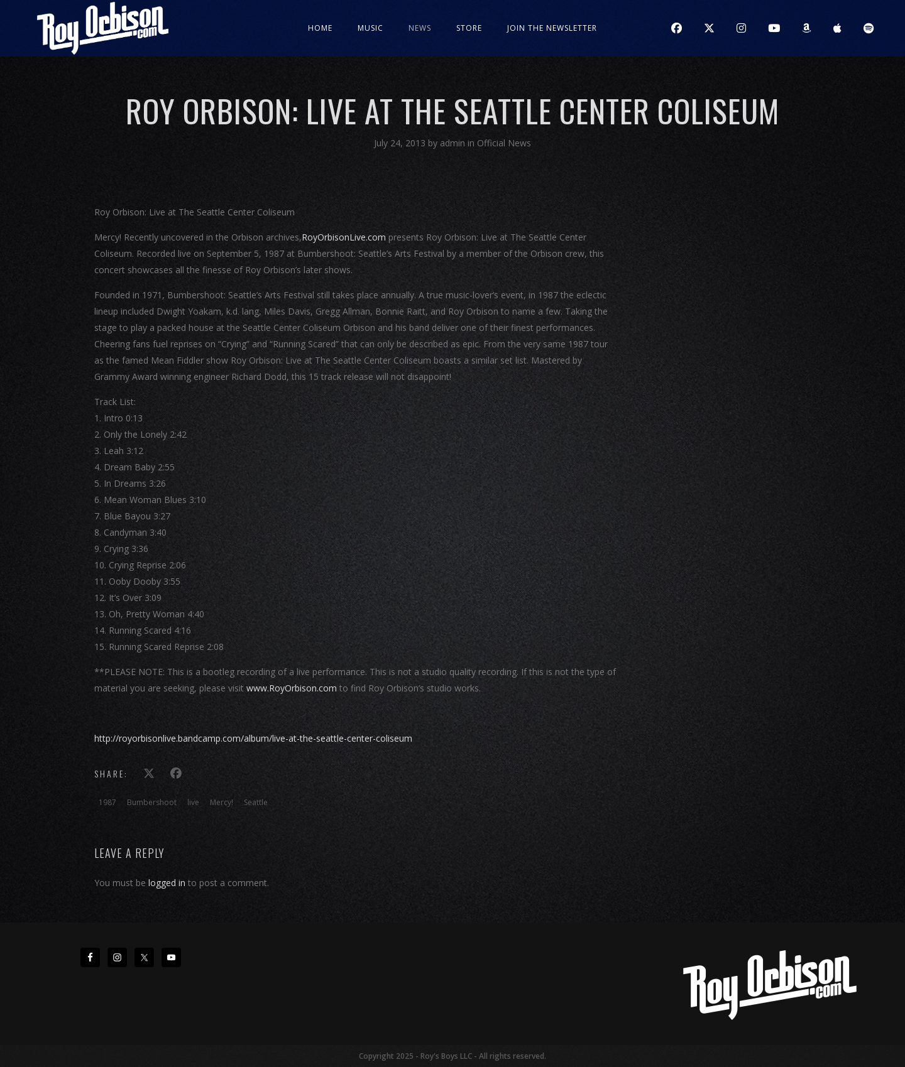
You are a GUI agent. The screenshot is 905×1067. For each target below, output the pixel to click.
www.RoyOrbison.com (291, 688)
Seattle (256, 802)
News (420, 28)
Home (320, 28)
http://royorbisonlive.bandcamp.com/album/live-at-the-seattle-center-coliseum (253, 738)
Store (469, 28)
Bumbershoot (152, 802)
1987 (107, 802)
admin (454, 143)
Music (370, 28)
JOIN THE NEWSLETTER (552, 28)
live (193, 802)
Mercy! (221, 802)
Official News (504, 143)
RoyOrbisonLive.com (344, 237)
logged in (166, 883)
